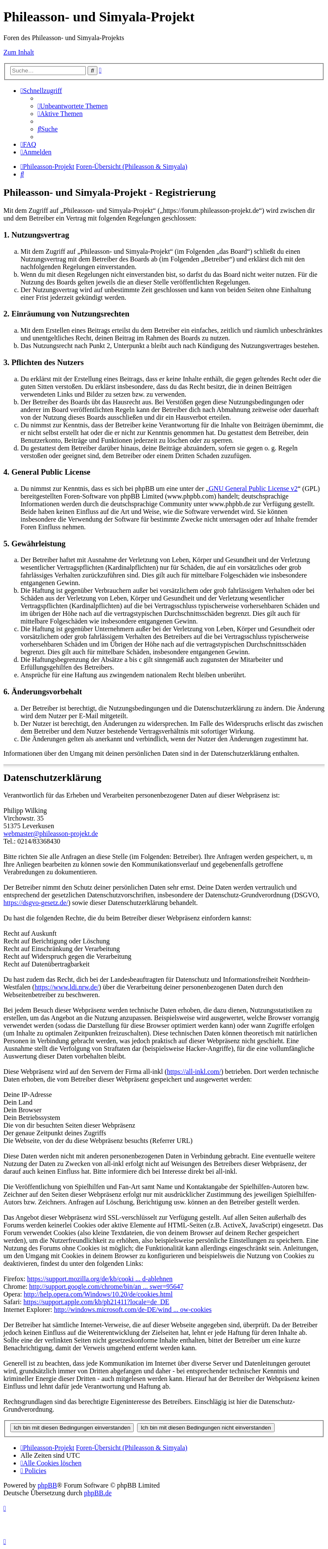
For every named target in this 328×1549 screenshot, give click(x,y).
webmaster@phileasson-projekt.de (50, 833)
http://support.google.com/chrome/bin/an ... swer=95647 (106, 1286)
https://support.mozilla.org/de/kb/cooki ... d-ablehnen (100, 1278)
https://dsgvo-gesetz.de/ (35, 902)
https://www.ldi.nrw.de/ (67, 987)
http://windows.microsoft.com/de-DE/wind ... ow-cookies (132, 1309)
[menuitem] (73, 106)
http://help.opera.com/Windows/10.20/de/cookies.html (98, 1294)
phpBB (47, 1485)
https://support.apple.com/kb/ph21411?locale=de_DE (96, 1301)
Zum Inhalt (18, 52)
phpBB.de (97, 1493)
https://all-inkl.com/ (194, 1071)
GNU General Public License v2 (253, 488)
